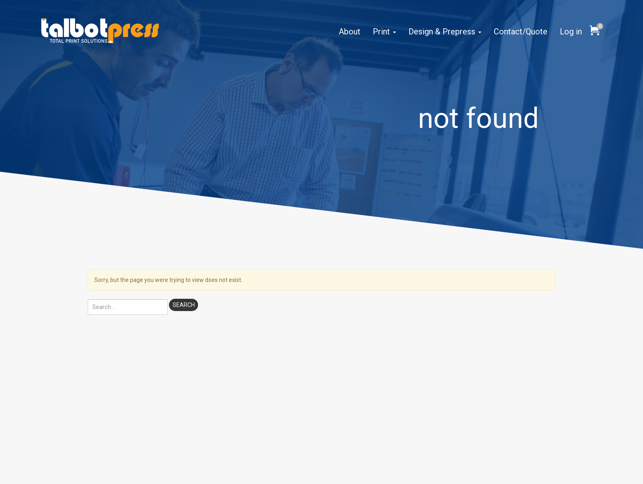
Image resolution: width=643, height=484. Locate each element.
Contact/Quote (520, 31)
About (349, 31)
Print (384, 31)
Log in (571, 31)
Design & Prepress (444, 31)
